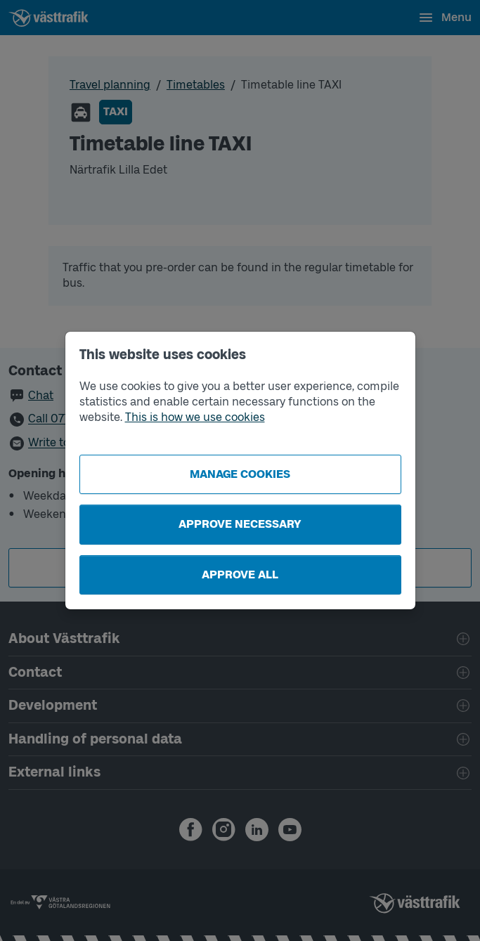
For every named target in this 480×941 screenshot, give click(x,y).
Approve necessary (240, 524)
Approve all (240, 574)
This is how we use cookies (195, 417)
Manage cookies (240, 474)
